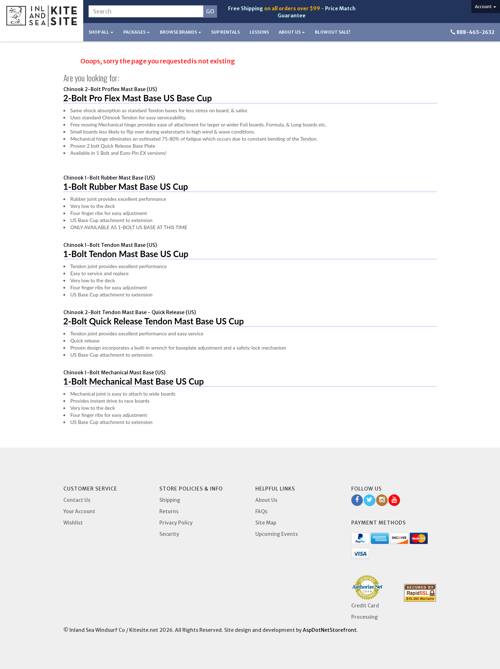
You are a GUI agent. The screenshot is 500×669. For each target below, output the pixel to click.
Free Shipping (245, 8)
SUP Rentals (225, 32)
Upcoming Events (276, 534)
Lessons (259, 32)
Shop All (101, 32)
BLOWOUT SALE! (332, 32)
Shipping (169, 500)
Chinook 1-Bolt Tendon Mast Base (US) (110, 245)
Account (485, 6)
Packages (136, 32)
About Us (292, 32)
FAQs (261, 511)
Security (169, 534)
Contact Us (76, 500)
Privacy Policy (176, 523)
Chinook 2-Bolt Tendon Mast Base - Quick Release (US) (129, 312)
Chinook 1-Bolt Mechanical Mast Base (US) (114, 372)
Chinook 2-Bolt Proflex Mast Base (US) (110, 89)
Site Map (265, 523)
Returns (168, 511)
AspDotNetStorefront (330, 630)
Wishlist (73, 523)
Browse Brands (180, 32)
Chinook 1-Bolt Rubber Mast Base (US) (109, 178)
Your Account (79, 511)
